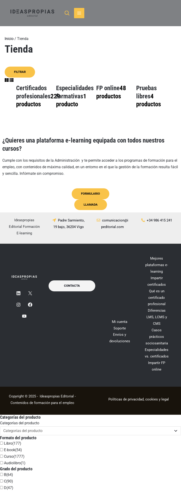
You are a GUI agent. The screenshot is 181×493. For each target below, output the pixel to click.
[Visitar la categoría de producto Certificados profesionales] (33, 98)
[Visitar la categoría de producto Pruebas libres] (153, 98)
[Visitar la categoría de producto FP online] (113, 94)
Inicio (9, 40)
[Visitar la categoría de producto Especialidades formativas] (73, 98)
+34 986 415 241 (159, 222)
